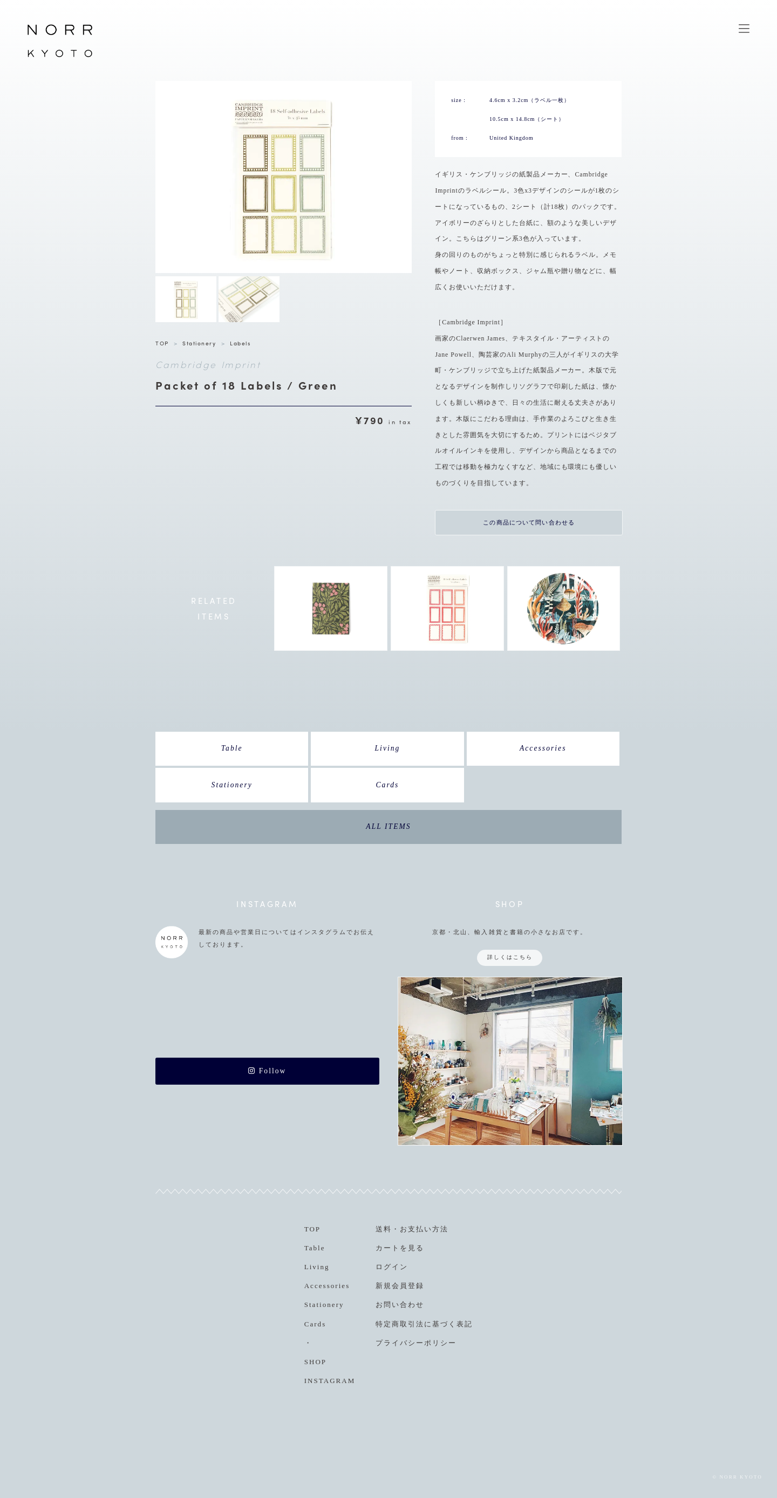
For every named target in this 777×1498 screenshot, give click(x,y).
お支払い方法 (424, 1229)
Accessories (543, 748)
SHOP (315, 1362)
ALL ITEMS (388, 826)
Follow (267, 1071)
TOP (162, 343)
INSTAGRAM (330, 1381)
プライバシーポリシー (416, 1343)
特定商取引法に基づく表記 (424, 1324)
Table (232, 748)
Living (387, 748)
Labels (240, 343)
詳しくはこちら (510, 957)
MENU (744, 28)
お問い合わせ (400, 1304)
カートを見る (400, 1248)
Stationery (199, 343)
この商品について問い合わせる (529, 522)
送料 (384, 1229)
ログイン (392, 1267)
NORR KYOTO (60, 56)
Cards (387, 785)
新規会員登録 (400, 1286)
